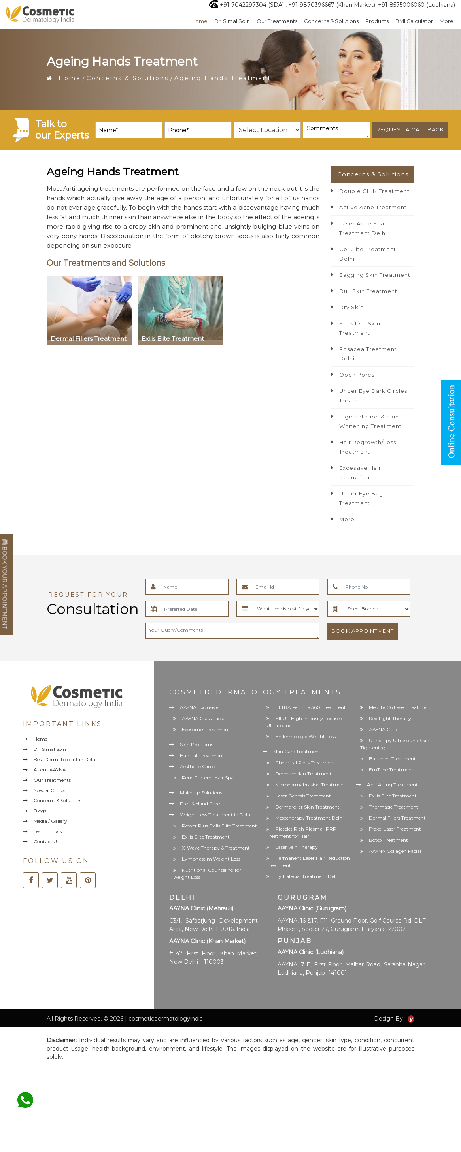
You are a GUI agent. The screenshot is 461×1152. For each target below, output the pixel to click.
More (446, 21)
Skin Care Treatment (297, 751)
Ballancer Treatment (392, 759)
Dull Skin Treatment (368, 291)
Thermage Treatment (393, 807)
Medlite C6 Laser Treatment (400, 707)
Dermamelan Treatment (303, 774)
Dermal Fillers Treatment (397, 818)
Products (377, 21)
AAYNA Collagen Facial (395, 851)
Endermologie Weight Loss (305, 736)
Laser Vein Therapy (296, 847)
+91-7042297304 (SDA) (252, 4)
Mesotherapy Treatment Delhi (309, 818)
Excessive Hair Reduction (360, 472)
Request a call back (410, 129)
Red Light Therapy (390, 718)
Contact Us (46, 841)
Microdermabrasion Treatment (310, 785)
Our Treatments (277, 21)
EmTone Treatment (391, 770)
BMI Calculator (414, 21)
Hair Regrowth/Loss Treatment (367, 447)
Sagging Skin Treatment (374, 275)
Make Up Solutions (201, 793)
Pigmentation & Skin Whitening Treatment (370, 421)
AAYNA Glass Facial (204, 718)
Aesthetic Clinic (197, 766)
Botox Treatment (388, 840)
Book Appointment (362, 631)
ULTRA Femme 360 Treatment (310, 707)
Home (199, 21)
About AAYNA (50, 770)
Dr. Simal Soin (232, 21)
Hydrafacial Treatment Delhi (307, 876)
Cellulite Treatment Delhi (367, 254)
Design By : (394, 1018)
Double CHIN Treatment (374, 191)
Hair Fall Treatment (202, 755)
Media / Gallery (50, 821)
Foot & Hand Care (200, 804)
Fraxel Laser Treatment (395, 829)
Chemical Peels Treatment (305, 762)
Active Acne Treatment (373, 207)
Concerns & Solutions (331, 21)
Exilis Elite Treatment (206, 837)
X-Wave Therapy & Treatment (216, 848)
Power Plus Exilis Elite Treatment (219, 826)
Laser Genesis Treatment (303, 796)
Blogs (40, 811)
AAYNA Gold (383, 729)
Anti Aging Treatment (392, 785)
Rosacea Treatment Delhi (368, 354)
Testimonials (48, 831)
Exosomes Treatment (206, 729)
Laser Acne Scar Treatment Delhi (363, 228)
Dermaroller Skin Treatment (307, 807)
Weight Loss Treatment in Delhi (215, 815)
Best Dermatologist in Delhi (65, 759)
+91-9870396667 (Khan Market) (331, 4)
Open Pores (356, 374)
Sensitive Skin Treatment (359, 328)
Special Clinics (49, 790)
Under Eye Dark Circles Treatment (373, 395)
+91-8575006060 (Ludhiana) (416, 4)
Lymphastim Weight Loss (211, 859)
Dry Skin (351, 307)
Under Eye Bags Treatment (362, 498)
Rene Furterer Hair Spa (208, 778)
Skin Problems (196, 744)
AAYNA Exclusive (199, 707)
